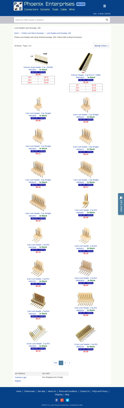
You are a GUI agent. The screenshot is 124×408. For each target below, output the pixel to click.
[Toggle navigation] (105, 6)
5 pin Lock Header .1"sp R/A (38, 279)
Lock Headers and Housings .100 (59, 33)
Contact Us (84, 391)
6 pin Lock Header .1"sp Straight (38, 180)
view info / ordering (38, 72)
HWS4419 (80, 117)
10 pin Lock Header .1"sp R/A (38, 344)
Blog (67, 394)
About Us (52, 391)
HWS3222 (32, 314)
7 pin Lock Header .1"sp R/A (38, 311)
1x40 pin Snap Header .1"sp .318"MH (38, 67)
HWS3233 (80, 347)
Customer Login (20, 377)
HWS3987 (80, 213)
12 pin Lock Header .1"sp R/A (86, 344)
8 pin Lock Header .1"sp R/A (86, 308)
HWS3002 (32, 70)
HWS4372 (80, 249)
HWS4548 (32, 116)
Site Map (41, 391)
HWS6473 (32, 182)
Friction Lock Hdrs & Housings (33, 33)
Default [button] (101, 46)
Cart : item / (101, 14)
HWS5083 (80, 182)
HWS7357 (32, 281)
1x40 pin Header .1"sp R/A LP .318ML (86, 75)
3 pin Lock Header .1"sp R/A (38, 245)
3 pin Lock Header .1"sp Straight (86, 115)
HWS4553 (32, 149)
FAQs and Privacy (100, 391)
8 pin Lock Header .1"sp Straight (38, 213)
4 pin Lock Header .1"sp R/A (86, 246)
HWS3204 (32, 346)
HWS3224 (80, 310)
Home (16, 33)
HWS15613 (80, 77)
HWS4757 (32, 216)
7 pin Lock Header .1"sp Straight (86, 180)
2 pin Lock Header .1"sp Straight (38, 113)
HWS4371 (80, 149)
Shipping (58, 394)
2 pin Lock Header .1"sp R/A (86, 210)
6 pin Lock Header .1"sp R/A (86, 278)
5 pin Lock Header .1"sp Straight (86, 147)
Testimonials (29, 391)
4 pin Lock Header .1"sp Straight (38, 146)
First (55, 363)
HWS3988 (32, 247)
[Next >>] (69, 363)
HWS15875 (80, 281)
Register (18, 381)
